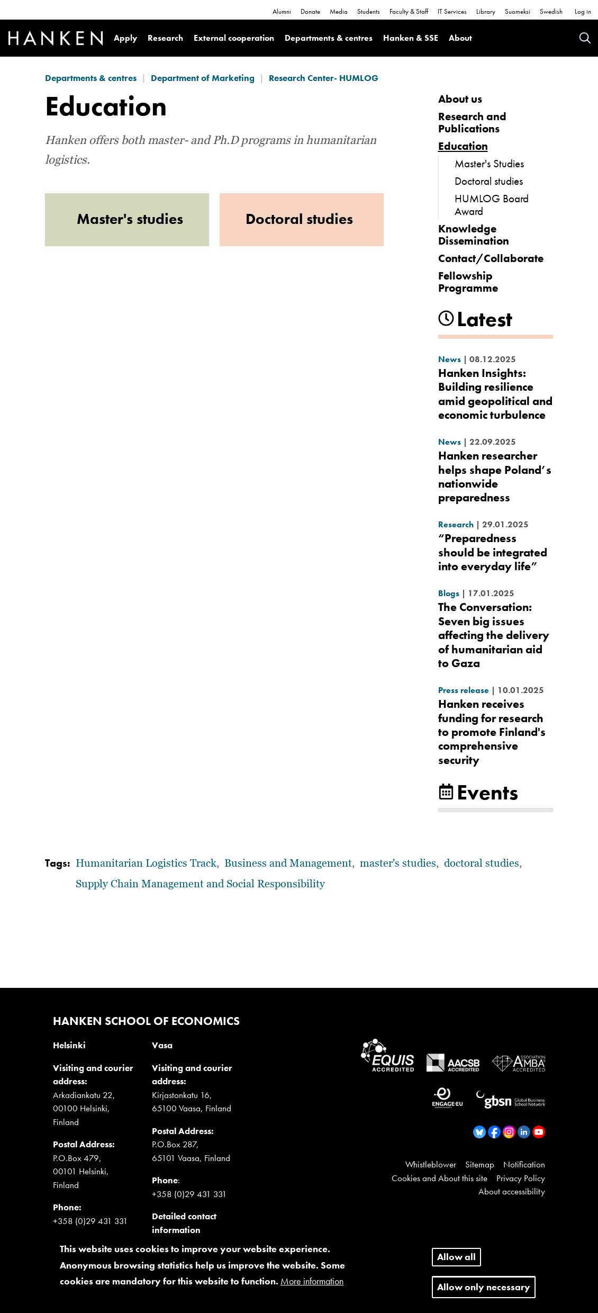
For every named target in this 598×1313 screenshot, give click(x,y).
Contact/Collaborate (490, 258)
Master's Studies (489, 163)
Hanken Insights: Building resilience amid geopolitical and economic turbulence (495, 393)
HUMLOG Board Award (492, 204)
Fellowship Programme (468, 281)
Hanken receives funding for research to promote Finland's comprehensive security (492, 732)
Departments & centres (329, 37)
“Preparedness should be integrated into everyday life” (492, 552)
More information (311, 1284)
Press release (463, 690)
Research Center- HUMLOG (323, 78)
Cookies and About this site (439, 1178)
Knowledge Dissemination (473, 234)
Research (165, 37)
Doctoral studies (489, 181)
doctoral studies (481, 863)
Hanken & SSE (410, 37)
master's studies (398, 863)
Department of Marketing (203, 78)
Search (585, 38)
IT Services (452, 11)
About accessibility (511, 1191)
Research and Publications (472, 122)
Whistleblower (430, 1164)
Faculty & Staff (408, 11)
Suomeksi (517, 11)
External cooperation (234, 37)
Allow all (456, 1259)
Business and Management (288, 863)
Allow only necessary (483, 1289)
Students (368, 11)
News (449, 359)
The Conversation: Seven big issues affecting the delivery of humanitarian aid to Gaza (493, 635)
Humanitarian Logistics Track (146, 863)
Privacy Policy (520, 1178)
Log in (583, 11)
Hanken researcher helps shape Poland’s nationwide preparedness (494, 476)
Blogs (448, 593)
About (460, 37)
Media (339, 11)
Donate (310, 11)
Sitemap (479, 1164)
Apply (125, 37)
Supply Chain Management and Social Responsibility (200, 884)
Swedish (551, 11)
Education (463, 146)
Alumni (282, 11)
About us (460, 99)
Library (485, 11)
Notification (524, 1164)
